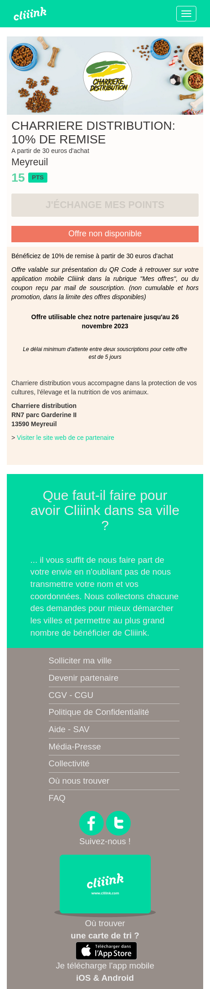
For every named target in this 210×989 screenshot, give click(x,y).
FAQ (57, 798)
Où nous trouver (79, 780)
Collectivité (69, 763)
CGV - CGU (71, 695)
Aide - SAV (69, 729)
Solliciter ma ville (80, 660)
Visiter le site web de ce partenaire (65, 437)
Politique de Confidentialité (99, 712)
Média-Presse (75, 746)
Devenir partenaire (83, 678)
